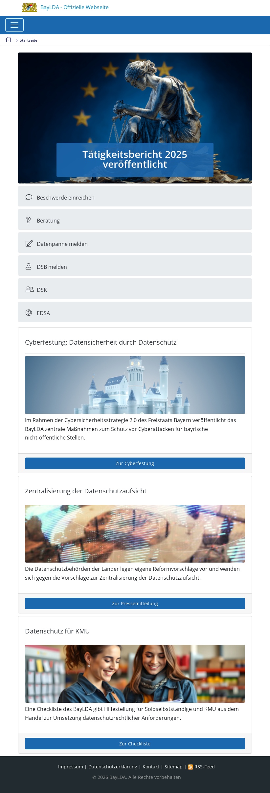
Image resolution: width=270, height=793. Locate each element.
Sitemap (174, 766)
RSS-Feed (201, 766)
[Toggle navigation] (14, 25)
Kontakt (151, 766)
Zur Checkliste (134, 743)
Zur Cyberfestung (135, 463)
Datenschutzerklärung (112, 766)
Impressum (70, 766)
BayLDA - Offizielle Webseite (65, 8)
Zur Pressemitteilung (135, 603)
